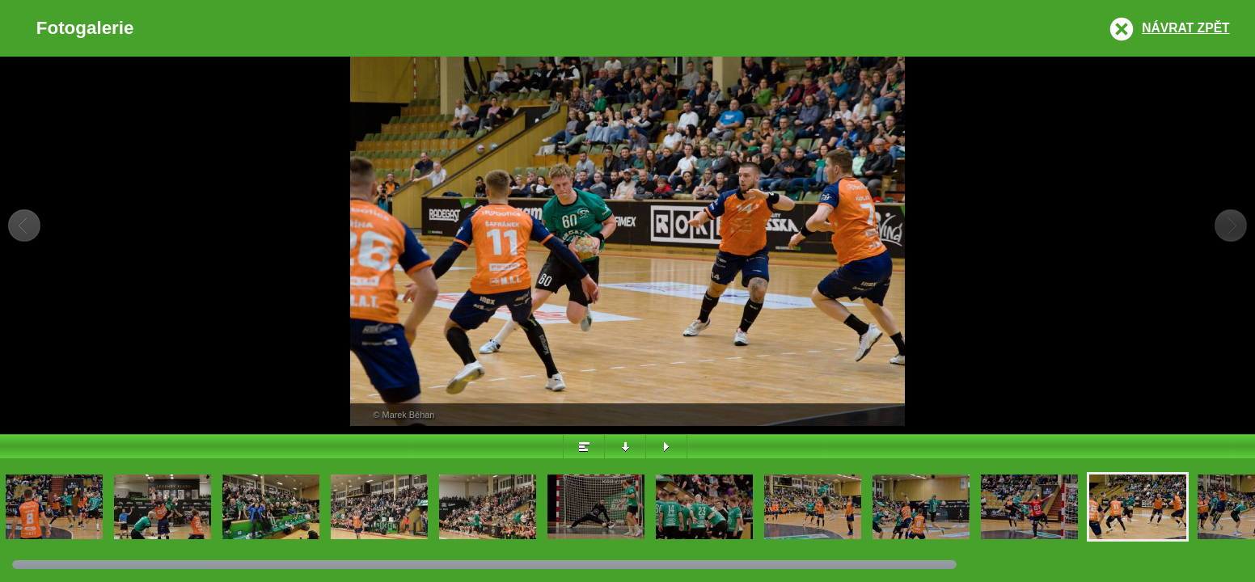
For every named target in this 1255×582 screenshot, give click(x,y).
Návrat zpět (1185, 28)
